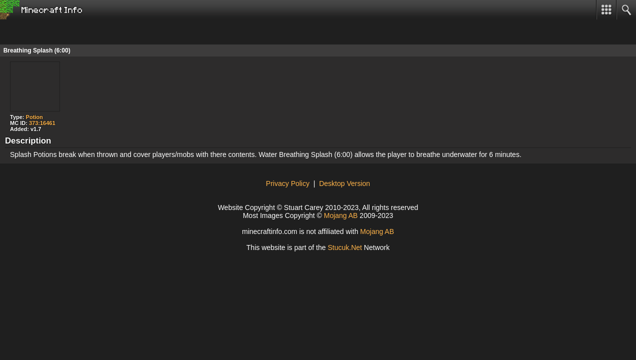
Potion (34, 117)
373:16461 (42, 123)
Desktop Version (344, 184)
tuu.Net (345, 248)
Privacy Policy (288, 184)
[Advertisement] (80, 32)
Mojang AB (341, 216)
